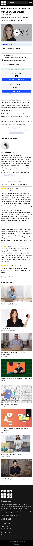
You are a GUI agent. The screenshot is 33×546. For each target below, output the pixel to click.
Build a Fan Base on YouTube (11, 48)
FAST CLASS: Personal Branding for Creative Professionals (14, 429)
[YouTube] (2, 518)
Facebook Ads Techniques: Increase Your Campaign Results (13, 353)
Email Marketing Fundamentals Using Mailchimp (15, 479)
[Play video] (16, 32)
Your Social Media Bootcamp (9, 304)
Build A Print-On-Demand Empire (11, 455)
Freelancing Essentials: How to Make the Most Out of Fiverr (16, 379)
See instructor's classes (8, 175)
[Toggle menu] (30, 2)
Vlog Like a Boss (6, 328)
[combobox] (17, 2)
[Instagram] (9, 518)
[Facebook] (5, 518)
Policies (16, 544)
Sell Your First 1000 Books (9, 404)
